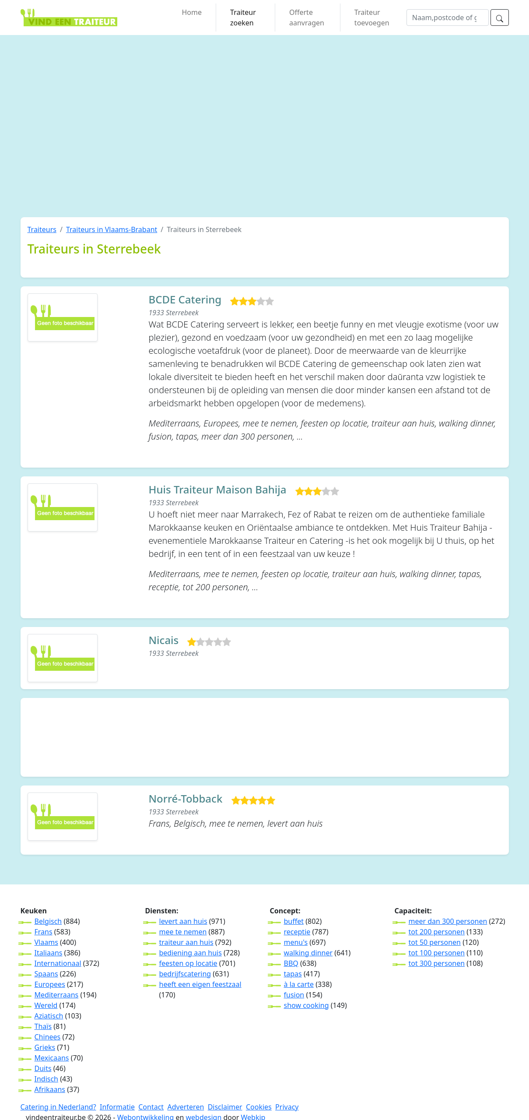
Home (192, 12)
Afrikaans (50, 1089)
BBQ (291, 963)
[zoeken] (499, 17)
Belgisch (48, 921)
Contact (151, 1107)
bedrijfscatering (185, 974)
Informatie (117, 1107)
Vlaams (46, 942)
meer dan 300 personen (448, 921)
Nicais (164, 640)
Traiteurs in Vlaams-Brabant (111, 229)
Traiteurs (42, 229)
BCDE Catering (185, 299)
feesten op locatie (188, 963)
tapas (293, 974)
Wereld (46, 1005)
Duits (43, 1068)
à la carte (299, 984)
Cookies (259, 1107)
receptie (297, 932)
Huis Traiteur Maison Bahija (218, 489)
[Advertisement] (119, 135)
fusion (294, 995)
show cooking (306, 1005)
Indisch (47, 1079)
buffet (294, 921)
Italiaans (49, 953)
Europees (50, 984)
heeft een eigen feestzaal (200, 984)
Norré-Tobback (186, 798)
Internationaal (58, 963)
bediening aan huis (190, 953)
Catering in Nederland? (58, 1107)
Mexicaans (52, 1058)
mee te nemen (183, 932)
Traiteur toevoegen (371, 17)
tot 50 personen (435, 942)
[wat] (447, 17)
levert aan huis (183, 921)
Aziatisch (49, 1016)
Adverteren (185, 1107)
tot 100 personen (437, 953)
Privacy (286, 1107)
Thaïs (43, 1026)
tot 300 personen (437, 963)
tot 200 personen (437, 932)
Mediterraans (57, 995)
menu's (296, 942)
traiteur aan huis (186, 942)
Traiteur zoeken (243, 17)
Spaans (46, 974)
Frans (44, 932)
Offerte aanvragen (306, 17)
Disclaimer (225, 1107)
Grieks (45, 1047)
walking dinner (308, 953)
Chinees (48, 1037)
